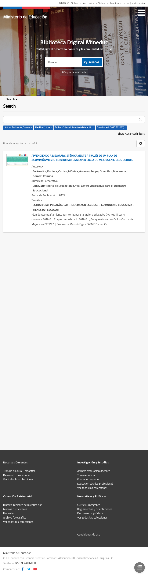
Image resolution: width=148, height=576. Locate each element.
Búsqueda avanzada (74, 72)
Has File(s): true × (43, 127)
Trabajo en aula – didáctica (19, 471)
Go (140, 119)
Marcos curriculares (15, 509)
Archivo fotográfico (14, 518)
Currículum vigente (88, 505)
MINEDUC (64, 3)
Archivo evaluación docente (93, 471)
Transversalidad (86, 475)
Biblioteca (76, 3)
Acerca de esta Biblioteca (95, 3)
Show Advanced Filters (131, 134)
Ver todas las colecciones (18, 479)
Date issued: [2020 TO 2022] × (111, 127)
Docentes (9, 513)
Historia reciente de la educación (22, 505)
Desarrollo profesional (16, 475)
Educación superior (88, 479)
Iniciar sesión (138, 3)
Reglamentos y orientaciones (94, 509)
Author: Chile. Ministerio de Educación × (74, 127)
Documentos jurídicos (90, 513)
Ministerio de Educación (25, 17)
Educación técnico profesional (95, 484)
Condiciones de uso (119, 3)
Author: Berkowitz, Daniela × (18, 127)
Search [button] (11, 99)
